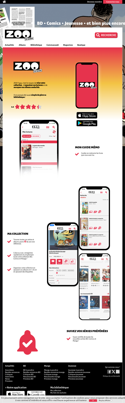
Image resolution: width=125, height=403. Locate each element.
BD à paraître (28, 370)
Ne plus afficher (105, 400)
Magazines (68, 45)
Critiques (9, 374)
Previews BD (28, 379)
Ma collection (55, 390)
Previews (8, 381)
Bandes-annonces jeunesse (79, 372)
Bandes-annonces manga (54, 372)
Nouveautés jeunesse (77, 377)
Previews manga (50, 379)
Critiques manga (51, 374)
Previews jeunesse (75, 379)
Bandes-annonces (12, 372)
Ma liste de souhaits (58, 393)
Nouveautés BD (29, 377)
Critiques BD (28, 374)
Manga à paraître (51, 370)
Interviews (9, 377)
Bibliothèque (36, 45)
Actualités (9, 45)
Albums (22, 45)
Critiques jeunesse (75, 374)
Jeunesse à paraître (76, 370)
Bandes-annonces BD (31, 372)
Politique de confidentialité (111, 376)
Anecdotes (9, 370)
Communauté (53, 45)
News (7, 379)
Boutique (81, 45)
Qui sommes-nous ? (112, 367)
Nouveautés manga (52, 377)
